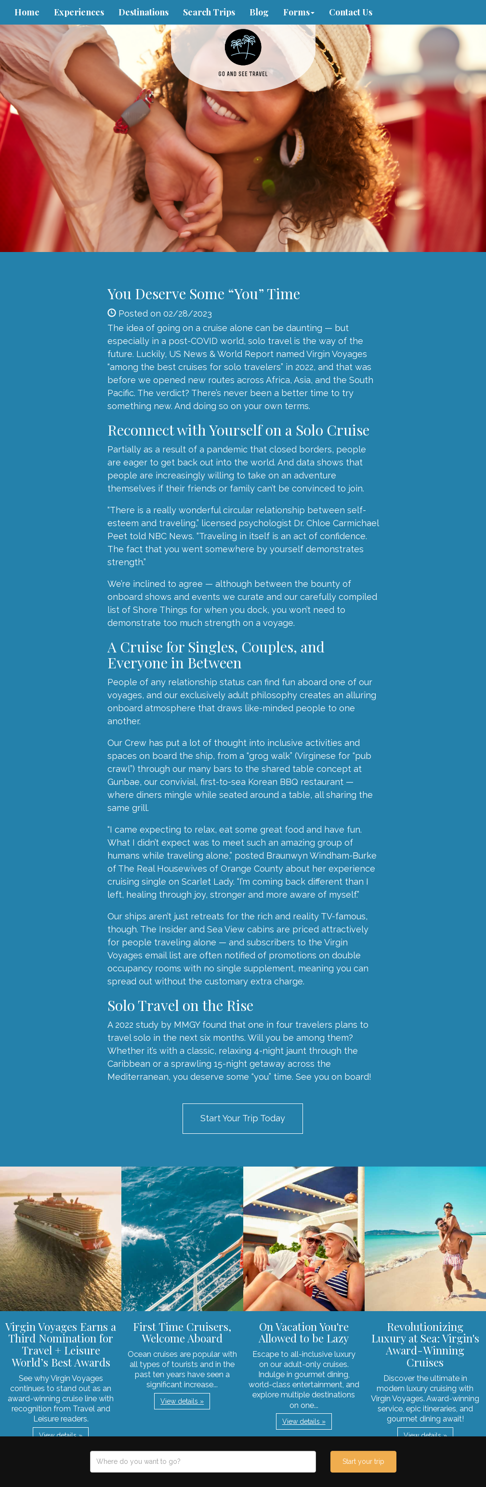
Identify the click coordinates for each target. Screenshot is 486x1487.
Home (26, 12)
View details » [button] (60, 1435)
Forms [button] (299, 12)
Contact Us (350, 12)
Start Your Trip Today (242, 1118)
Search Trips (209, 12)
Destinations (143, 12)
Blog (259, 12)
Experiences (79, 12)
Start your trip (363, 1461)
